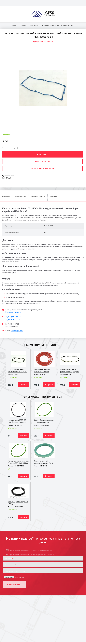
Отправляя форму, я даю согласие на (31, 554)
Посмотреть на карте (13, 312)
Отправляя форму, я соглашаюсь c (30, 550)
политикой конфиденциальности (41, 550)
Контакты (53, 196)
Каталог (24, 26)
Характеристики (20, 196)
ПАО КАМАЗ (34, 26)
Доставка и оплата (38, 196)
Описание (6, 196)
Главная (14, 26)
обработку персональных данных (43, 554)
